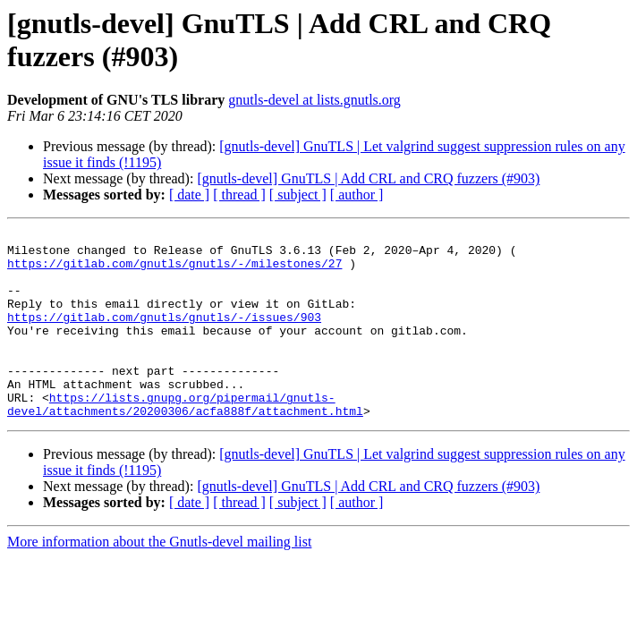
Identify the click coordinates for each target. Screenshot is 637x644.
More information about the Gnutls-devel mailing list (159, 579)
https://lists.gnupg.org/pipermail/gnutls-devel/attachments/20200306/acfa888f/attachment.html (185, 440)
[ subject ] (298, 194)
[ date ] (189, 194)
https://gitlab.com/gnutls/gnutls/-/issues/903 (164, 335)
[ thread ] (239, 194)
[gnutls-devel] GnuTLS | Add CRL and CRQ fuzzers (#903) (368, 178)
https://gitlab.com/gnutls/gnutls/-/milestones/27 (174, 271)
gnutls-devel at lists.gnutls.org (314, 99)
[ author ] (357, 194)
